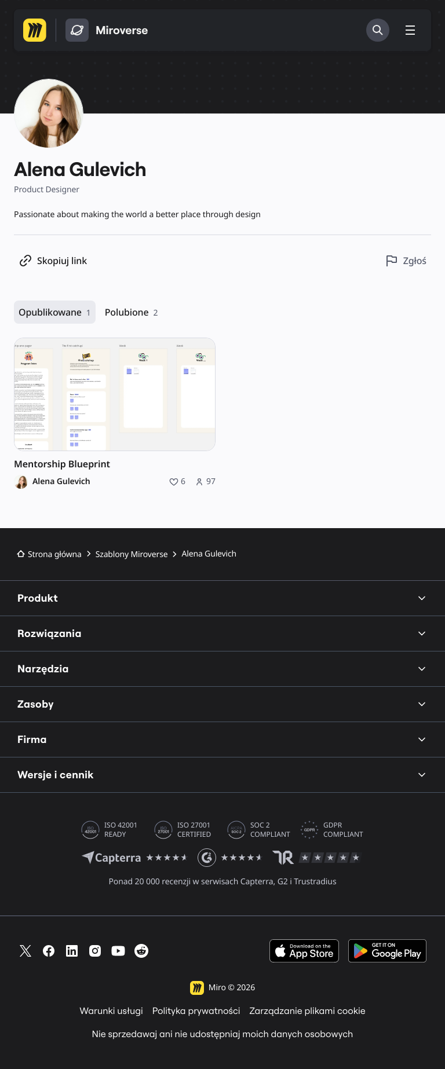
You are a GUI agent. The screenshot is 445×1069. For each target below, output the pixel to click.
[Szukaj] (377, 30)
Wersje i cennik (222, 774)
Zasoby (222, 704)
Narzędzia (222, 668)
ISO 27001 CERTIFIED (194, 830)
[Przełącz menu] (410, 30)
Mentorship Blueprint (62, 464)
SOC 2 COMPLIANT (270, 830)
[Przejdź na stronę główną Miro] (34, 30)
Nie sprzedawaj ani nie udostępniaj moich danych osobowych (222, 1034)
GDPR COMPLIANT (343, 830)
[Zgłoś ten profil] (405, 261)
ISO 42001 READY (120, 830)
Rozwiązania (222, 633)
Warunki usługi (111, 1011)
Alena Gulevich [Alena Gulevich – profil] (61, 482)
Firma (222, 739)
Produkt (222, 598)
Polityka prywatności (196, 1011)
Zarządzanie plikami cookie (308, 1011)
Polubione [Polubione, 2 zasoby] (131, 312)
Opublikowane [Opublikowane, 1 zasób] (55, 312)
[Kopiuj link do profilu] (53, 261)
